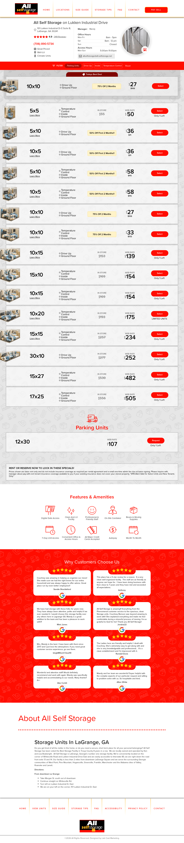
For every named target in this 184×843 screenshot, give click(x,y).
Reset (128, 65)
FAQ (120, 9)
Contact (134, 9)
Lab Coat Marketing (110, 838)
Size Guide (82, 9)
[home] (26, 8)
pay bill (156, 9)
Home (46, 9)
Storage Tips (103, 9)
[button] (63, 8)
